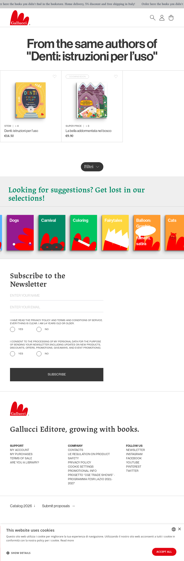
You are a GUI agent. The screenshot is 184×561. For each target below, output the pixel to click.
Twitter (132, 471)
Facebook (134, 458)
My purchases (21, 454)
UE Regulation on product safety (89, 456)
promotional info (82, 471)
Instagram (134, 454)
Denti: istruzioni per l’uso (21, 131)
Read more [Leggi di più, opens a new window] (67, 540)
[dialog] (92, 542)
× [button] (179, 529)
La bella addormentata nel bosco (88, 131)
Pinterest (133, 466)
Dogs (19, 220)
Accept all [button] (163, 551)
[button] (18, 553)
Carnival (54, 220)
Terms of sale (21, 458)
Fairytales (119, 220)
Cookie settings (81, 466)
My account (19, 450)
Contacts (75, 450)
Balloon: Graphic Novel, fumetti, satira (149, 232)
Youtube (132, 462)
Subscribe (57, 374)
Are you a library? (24, 462)
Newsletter (135, 450)
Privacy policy (79, 462)
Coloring (86, 220)
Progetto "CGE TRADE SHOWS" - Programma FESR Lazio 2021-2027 (91, 479)
